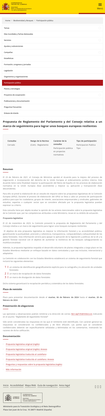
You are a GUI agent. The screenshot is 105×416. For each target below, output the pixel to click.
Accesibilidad (17, 385)
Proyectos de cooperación (14, 95)
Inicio (6, 385)
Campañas (8, 52)
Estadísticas (8, 58)
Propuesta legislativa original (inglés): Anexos (26, 349)
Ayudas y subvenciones (13, 46)
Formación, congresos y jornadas (17, 64)
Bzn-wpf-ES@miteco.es (81, 314)
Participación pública (44, 20)
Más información (13, 369)
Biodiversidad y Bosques (23, 20)
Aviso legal (64, 385)
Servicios (7, 40)
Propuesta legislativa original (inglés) (23, 344)
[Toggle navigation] (99, 6)
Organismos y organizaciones (16, 76)
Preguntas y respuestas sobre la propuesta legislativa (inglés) (34, 364)
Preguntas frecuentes (12, 107)
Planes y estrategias (12, 88)
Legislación (8, 70)
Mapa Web (30, 385)
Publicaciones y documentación (17, 101)
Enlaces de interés (11, 113)
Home (7, 20)
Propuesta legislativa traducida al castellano (26, 354)
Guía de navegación (47, 385)
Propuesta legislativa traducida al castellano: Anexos (30, 359)
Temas (6, 28)
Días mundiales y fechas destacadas (18, 34)
